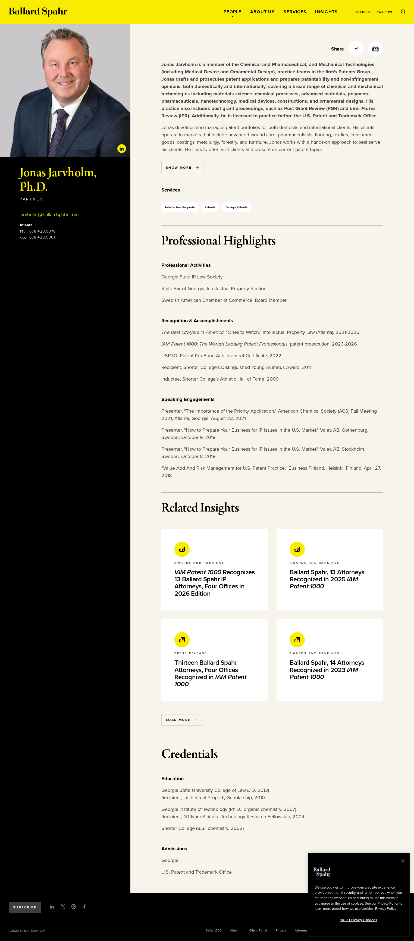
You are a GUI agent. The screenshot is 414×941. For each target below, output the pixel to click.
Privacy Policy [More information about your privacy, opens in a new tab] (385, 909)
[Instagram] (73, 906)
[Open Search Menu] (403, 12)
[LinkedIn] (52, 906)
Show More (182, 168)
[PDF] (375, 49)
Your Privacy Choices (358, 920)
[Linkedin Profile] (121, 148)
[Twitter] (62, 906)
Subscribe (25, 907)
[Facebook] (84, 906)
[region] (359, 895)
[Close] (403, 861)
